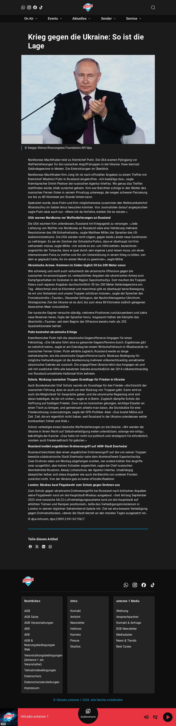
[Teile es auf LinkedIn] (43, 547)
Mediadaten (124, 634)
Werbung (122, 611)
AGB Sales (31, 617)
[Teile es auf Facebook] (30, 547)
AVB (27, 634)
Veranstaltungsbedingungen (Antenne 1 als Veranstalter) (42, 660)
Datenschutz (32, 676)
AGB (27, 611)
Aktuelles (82, 18)
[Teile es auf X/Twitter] (37, 547)
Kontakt (75, 611)
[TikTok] (41, 7)
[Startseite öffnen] (88, 7)
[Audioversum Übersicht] (88, 714)
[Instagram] (29, 7)
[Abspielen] (168, 717)
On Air (31, 18)
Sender (109, 18)
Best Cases (123, 646)
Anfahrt (75, 617)
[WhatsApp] (23, 7)
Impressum (32, 688)
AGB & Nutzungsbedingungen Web (39, 645)
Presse (74, 640)
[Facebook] (35, 7)
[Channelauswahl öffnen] (153, 7)
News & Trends (126, 640)
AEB (27, 628)
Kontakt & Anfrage (128, 623)
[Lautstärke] (146, 717)
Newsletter (77, 623)
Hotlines (75, 628)
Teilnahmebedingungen (40, 670)
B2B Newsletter (126, 628)
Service (134, 18)
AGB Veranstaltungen (38, 623)
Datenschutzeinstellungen (42, 682)
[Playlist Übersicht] (155, 717)
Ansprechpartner (127, 617)
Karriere (75, 634)
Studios (75, 646)
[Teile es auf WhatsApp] (50, 547)
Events (55, 18)
